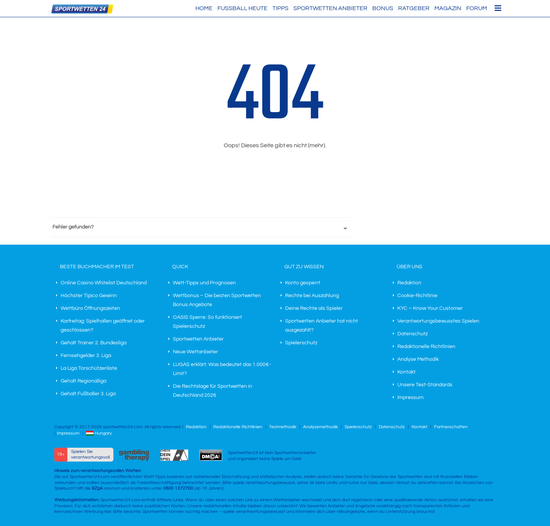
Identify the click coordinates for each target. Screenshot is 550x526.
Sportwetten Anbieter (330, 8)
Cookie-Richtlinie (417, 295)
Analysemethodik (320, 426)
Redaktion (409, 282)
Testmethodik (282, 426)
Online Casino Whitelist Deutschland (104, 282)
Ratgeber (414, 8)
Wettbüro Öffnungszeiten (90, 308)
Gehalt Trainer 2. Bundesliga (93, 342)
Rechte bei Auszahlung (312, 295)
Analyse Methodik (418, 359)
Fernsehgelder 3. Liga (86, 355)
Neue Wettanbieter (195, 351)
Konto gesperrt (302, 282)
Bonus (382, 8)
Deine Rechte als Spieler (314, 308)
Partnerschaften (451, 426)
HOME (204, 8)
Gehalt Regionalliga (83, 381)
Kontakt (406, 372)
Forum (476, 8)
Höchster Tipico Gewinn (89, 295)
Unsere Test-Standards (424, 384)
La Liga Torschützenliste (89, 368)
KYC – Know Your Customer (430, 308)
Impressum (410, 397)
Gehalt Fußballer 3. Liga (88, 393)
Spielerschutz (301, 342)
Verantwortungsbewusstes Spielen (438, 321)
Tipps (280, 8)
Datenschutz (412, 333)
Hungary (99, 433)
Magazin (447, 8)
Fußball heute (242, 8)
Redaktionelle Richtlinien (426, 346)
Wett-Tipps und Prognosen (204, 282)
